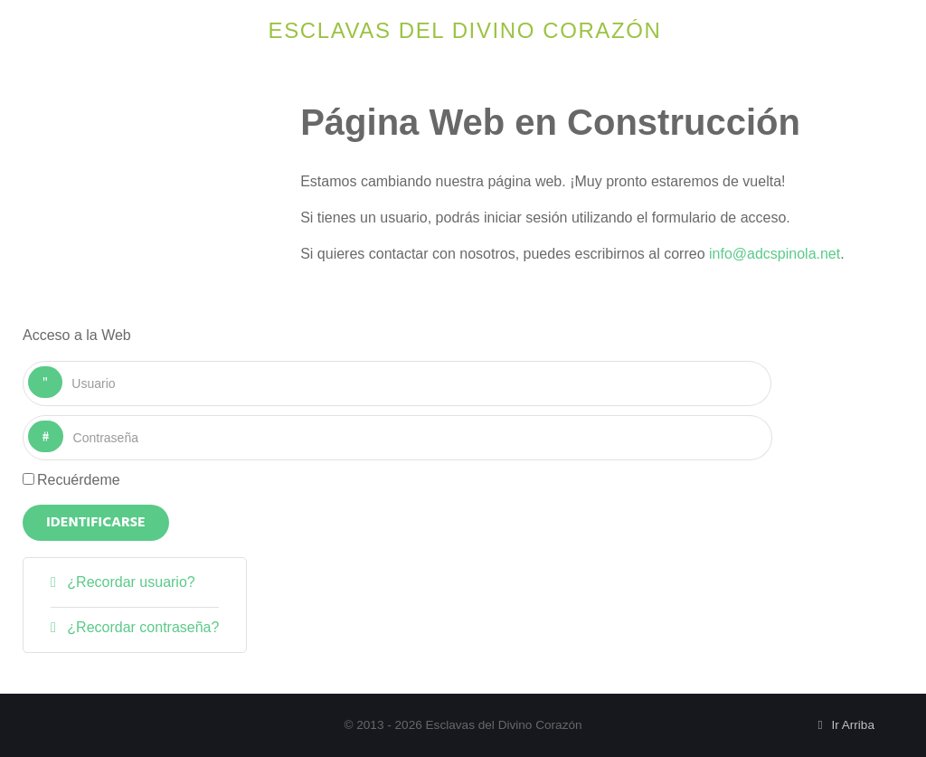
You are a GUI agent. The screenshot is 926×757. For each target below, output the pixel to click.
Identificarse (96, 523)
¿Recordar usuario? (129, 582)
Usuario (62, 366)
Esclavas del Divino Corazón (465, 30)
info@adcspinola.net (774, 253)
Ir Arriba (843, 725)
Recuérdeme (78, 479)
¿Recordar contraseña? (141, 627)
